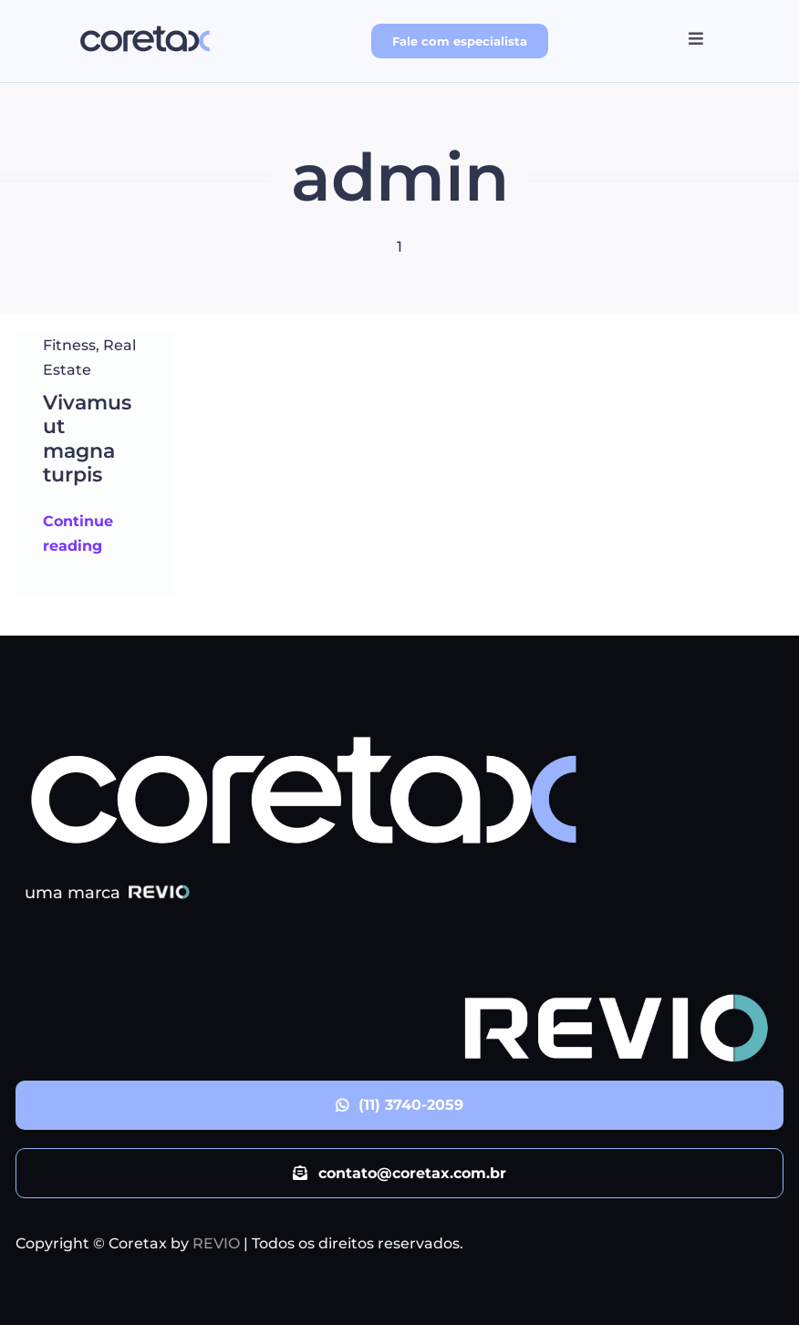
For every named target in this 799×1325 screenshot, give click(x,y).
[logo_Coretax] (145, 25)
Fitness (69, 345)
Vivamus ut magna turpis (87, 438)
